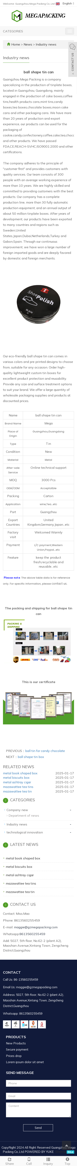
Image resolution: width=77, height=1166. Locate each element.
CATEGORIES (13, 31)
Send (38, 1128)
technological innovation (25, 832)
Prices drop (14, 1056)
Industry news (45, 44)
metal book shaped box (20, 773)
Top (67, 1161)
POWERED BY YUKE (39, 1152)
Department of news (24, 815)
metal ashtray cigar (17, 782)
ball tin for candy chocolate (45, 751)
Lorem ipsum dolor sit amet (25, 1062)
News (28, 44)
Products (16, 1037)
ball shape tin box (31, 757)
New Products (16, 1043)
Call (28, 1161)
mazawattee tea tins (18, 787)
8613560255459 (32, 934)
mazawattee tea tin (17, 791)
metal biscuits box (16, 778)
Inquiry (48, 1161)
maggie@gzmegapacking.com (36, 927)
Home (15, 44)
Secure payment (17, 1049)
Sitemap (61, 1152)
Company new (17, 810)
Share (9, 1161)
